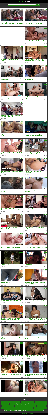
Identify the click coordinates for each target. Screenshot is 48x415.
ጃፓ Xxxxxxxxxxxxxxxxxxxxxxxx (8, 408)
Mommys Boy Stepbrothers (8, 406)
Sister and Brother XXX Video (21, 406)
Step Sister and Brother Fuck (27, 402)
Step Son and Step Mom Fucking (21, 410)
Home (16, 413)
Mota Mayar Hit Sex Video (41, 402)
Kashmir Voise (17, 402)
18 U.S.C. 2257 (29, 413)
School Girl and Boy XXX (6, 402)
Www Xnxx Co (32, 406)
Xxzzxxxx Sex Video (41, 406)
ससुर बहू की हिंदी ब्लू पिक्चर (25, 404)
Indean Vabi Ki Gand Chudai (40, 408)
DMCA (23, 413)
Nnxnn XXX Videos (8, 410)
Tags (20, 413)
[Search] (21, 5)
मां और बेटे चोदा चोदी (5, 404)
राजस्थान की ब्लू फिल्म (20, 408)
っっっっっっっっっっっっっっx (36, 410)
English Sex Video (43, 404)
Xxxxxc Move (35, 404)
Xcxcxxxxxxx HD (29, 408)
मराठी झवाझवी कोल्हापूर (14, 404)
